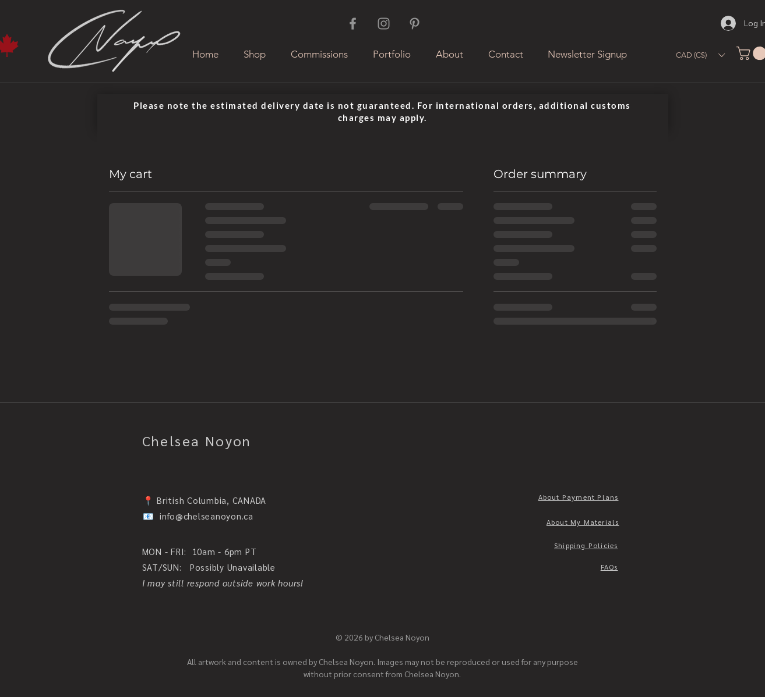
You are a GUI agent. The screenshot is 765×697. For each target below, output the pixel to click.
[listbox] (700, 55)
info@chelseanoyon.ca (206, 515)
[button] (700, 55)
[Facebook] (353, 23)
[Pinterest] (414, 23)
